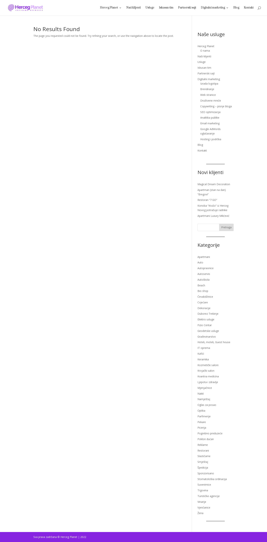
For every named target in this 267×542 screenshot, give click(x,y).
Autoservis (203, 274)
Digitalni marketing (213, 7)
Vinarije (201, 502)
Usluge (149, 7)
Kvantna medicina (208, 376)
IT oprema (203, 348)
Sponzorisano (205, 473)
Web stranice (208, 95)
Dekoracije (203, 308)
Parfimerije (204, 416)
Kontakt (249, 7)
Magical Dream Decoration (213, 184)
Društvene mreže (210, 100)
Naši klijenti (133, 7)
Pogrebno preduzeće (209, 433)
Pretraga (226, 227)
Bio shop (202, 291)
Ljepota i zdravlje (207, 382)
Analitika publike (209, 117)
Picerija (201, 427)
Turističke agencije (208, 496)
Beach (201, 285)
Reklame (202, 445)
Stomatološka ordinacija (212, 479)
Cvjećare (202, 302)
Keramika (203, 359)
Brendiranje (207, 89)
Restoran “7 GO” (207, 200)
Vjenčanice (203, 507)
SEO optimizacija (210, 112)
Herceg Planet (109, 7)
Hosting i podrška (210, 139)
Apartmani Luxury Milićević (213, 216)
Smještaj (202, 462)
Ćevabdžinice (205, 296)
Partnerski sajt (187, 7)
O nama (205, 50)
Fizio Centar (204, 325)
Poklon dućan (205, 439)
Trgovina (202, 490)
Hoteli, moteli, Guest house (213, 342)
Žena (200, 513)
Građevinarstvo (206, 336)
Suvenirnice (204, 484)
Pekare (201, 422)
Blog (236, 7)
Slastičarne (203, 456)
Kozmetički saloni (207, 365)
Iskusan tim (166, 7)
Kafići (200, 353)
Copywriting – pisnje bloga (216, 106)
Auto (200, 262)
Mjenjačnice (204, 388)
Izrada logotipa (209, 83)
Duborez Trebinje (207, 313)
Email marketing (210, 123)
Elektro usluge (205, 319)
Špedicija (202, 467)
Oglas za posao (206, 405)
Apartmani (203, 257)
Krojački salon (205, 370)
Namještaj (203, 399)
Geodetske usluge (208, 331)
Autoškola (203, 279)
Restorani (203, 450)
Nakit (200, 393)
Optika (201, 410)
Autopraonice (205, 268)
